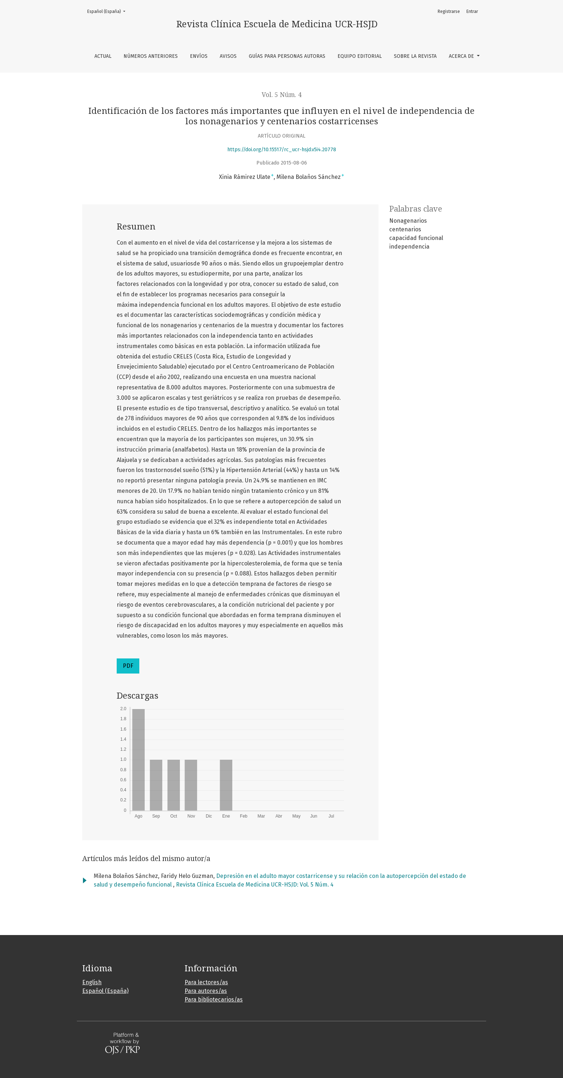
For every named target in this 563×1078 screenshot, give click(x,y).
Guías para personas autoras (287, 56)
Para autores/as (206, 990)
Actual (102, 56)
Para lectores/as (206, 982)
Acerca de (462, 56)
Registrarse (449, 11)
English (92, 982)
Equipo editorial (360, 56)
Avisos (228, 56)
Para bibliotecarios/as (214, 999)
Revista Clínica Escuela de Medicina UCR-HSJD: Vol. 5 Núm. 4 (255, 884)
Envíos (199, 56)
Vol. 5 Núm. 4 (282, 94)
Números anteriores (151, 56)
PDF (128, 665)
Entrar (472, 11)
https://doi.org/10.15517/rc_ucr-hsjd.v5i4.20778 (281, 150)
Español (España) (108, 11)
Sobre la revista (415, 56)
